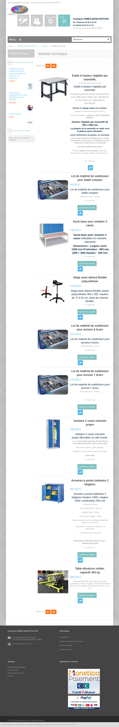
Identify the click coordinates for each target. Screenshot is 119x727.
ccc (21, 39)
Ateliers (44, 46)
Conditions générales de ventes (71, 641)
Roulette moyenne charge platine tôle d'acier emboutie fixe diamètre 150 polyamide (17, 73)
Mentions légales (65, 645)
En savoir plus (90, 161)
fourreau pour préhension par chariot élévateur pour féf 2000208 (18, 96)
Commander (51, 17)
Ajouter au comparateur (90, 167)
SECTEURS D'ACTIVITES (27, 46)
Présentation (64, 637)
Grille (53, 66)
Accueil (10, 46)
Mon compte (35, 18)
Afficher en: (40, 66)
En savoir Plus (70, 725)
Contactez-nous (23, 18)
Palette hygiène (15, 114)
